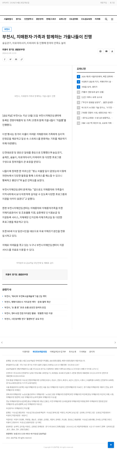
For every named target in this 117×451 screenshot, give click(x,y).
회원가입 (103, 2)
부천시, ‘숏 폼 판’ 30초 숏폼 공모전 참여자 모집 (25, 307)
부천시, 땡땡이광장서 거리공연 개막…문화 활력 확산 (27, 301)
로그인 (112, 2)
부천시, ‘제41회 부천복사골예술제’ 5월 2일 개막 (25, 296)
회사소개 (72, 351)
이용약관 (26, 351)
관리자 (92, 351)
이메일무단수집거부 (58, 351)
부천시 (7, 29)
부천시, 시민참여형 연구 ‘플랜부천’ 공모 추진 (24, 318)
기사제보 (82, 351)
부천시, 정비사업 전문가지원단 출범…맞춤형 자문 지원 (28, 313)
